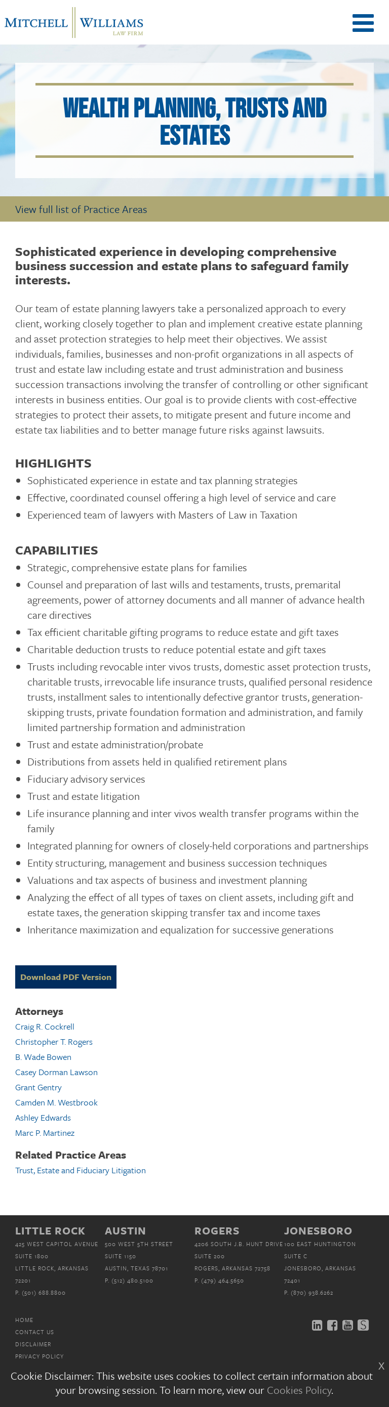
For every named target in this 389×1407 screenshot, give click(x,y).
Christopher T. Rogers (54, 1041)
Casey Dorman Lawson (56, 1071)
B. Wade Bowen (43, 1056)
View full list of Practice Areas (81, 209)
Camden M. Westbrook (56, 1102)
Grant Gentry (38, 1087)
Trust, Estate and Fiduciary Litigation (80, 1170)
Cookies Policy (299, 1389)
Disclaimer (33, 1344)
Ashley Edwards (43, 1117)
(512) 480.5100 (132, 1280)
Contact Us (34, 1332)
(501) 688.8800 (44, 1292)
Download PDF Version (65, 976)
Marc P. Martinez (44, 1132)
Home (24, 1319)
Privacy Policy (39, 1356)
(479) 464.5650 (222, 1280)
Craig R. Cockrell (44, 1026)
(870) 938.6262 (312, 1292)
